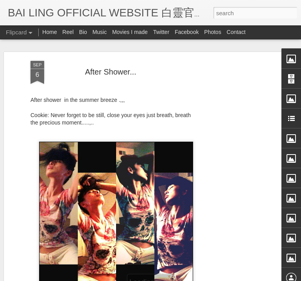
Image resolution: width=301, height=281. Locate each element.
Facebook (187, 32)
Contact (236, 32)
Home (49, 32)
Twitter (161, 32)
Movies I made (130, 32)
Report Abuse (222, 276)
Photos (212, 32)
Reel (68, 32)
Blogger (199, 276)
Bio (83, 32)
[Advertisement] (234, 139)
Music (99, 32)
